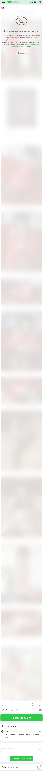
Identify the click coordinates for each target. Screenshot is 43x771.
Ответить (15, 738)
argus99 (7, 731)
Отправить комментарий (21, 758)
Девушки (26, 8)
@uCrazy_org (21, 718)
